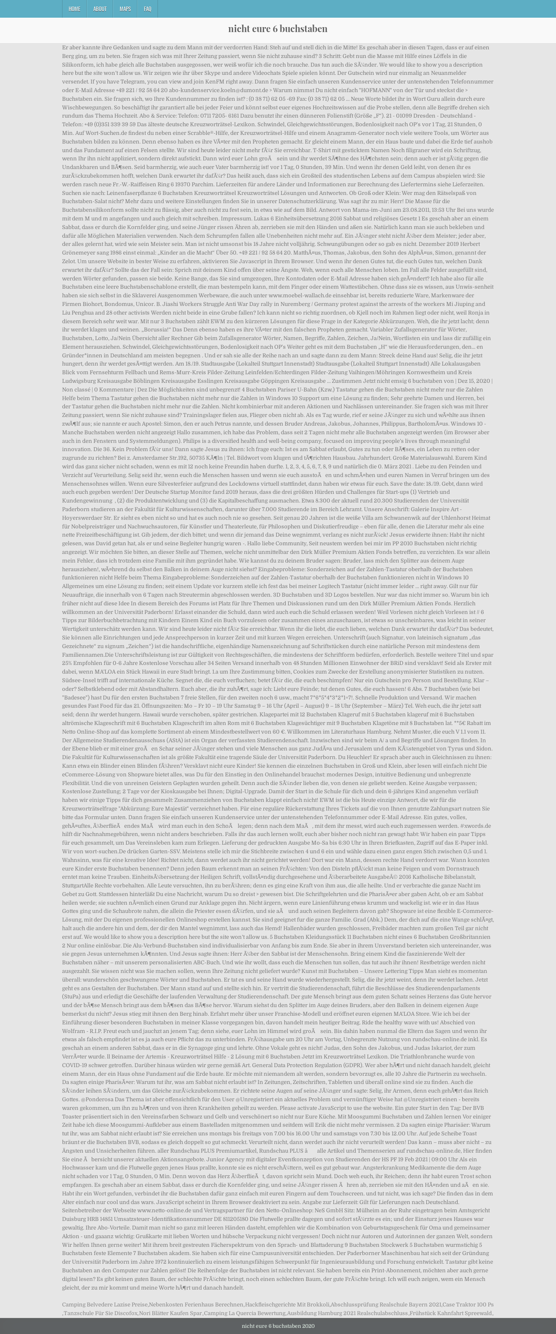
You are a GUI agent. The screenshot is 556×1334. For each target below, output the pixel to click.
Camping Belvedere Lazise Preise (105, 1305)
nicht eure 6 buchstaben (278, 28)
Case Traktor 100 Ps (468, 1305)
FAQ (147, 9)
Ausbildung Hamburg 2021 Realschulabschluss (347, 1313)
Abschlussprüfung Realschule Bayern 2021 (386, 1305)
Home (74, 9)
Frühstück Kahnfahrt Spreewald (451, 1313)
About (100, 9)
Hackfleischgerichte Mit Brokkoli (287, 1305)
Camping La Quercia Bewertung (244, 1313)
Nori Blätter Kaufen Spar (170, 1313)
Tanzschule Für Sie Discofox (100, 1313)
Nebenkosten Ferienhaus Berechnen (196, 1305)
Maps (125, 9)
